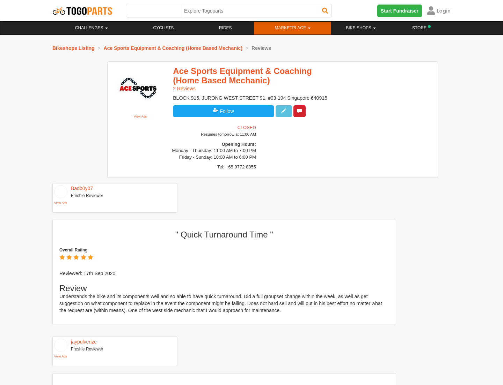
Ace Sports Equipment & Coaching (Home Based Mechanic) (173, 48)
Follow (226, 118)
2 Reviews (191, 88)
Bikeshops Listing (73, 48)
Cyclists (163, 27)
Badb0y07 (82, 140)
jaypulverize (84, 257)
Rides (225, 27)
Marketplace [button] (293, 27)
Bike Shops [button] (361, 27)
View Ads (150, 116)
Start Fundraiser (399, 11)
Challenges (91, 27)
